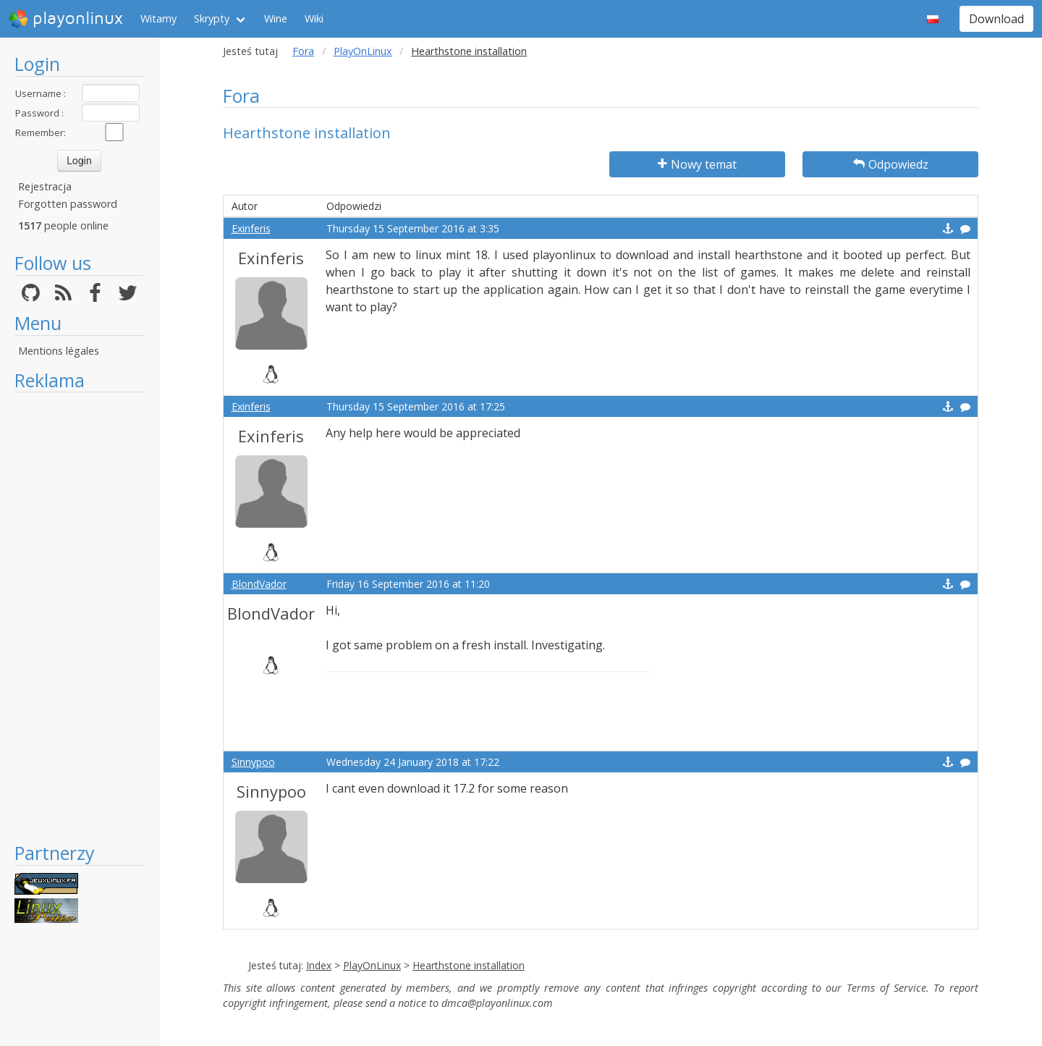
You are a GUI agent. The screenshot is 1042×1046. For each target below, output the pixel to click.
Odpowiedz (890, 164)
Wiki (314, 18)
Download (996, 19)
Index (318, 965)
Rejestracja (45, 186)
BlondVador (259, 584)
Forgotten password (67, 204)
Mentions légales (58, 351)
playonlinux (66, 19)
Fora (303, 51)
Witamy (158, 18)
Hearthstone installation (468, 965)
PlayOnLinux (363, 51)
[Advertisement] (79, 617)
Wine (275, 18)
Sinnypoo (253, 762)
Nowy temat (697, 164)
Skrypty (211, 18)
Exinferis (251, 228)
